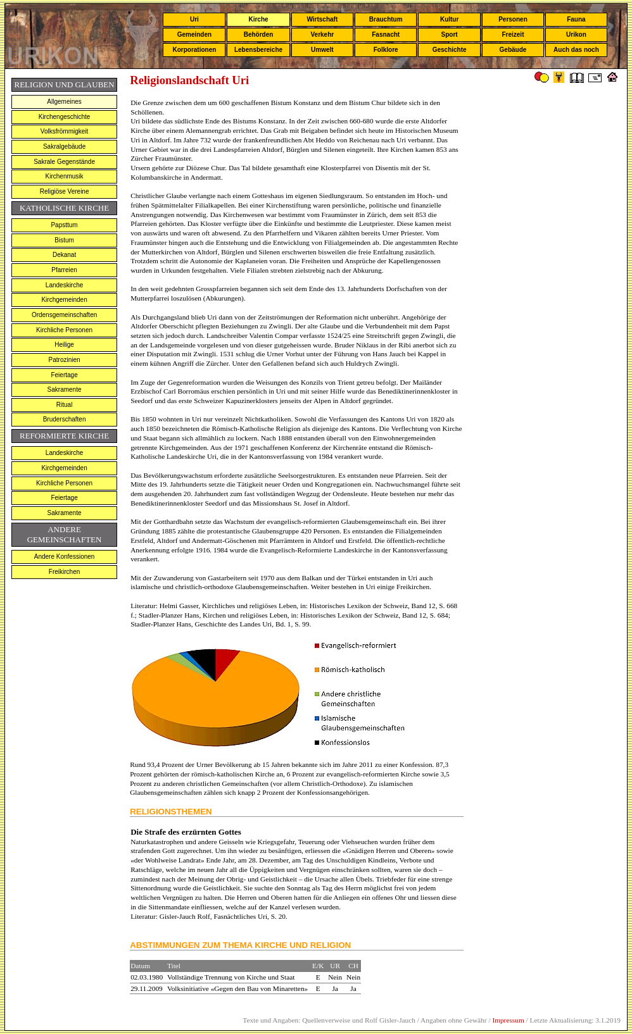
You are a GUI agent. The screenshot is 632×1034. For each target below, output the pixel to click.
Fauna (576, 19)
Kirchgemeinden (64, 299)
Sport (449, 34)
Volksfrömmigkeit (65, 131)
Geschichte (450, 49)
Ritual (64, 404)
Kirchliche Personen (64, 330)
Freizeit (513, 34)
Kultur (449, 19)
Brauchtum (386, 19)
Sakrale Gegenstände (64, 161)
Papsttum (64, 224)
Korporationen (194, 49)
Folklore (386, 49)
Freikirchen (64, 571)
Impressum (508, 1020)
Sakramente (64, 389)
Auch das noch (576, 49)
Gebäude (513, 49)
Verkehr (322, 34)
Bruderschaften (64, 419)
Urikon (576, 34)
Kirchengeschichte (65, 116)
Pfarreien (64, 269)
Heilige (64, 344)
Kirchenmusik (65, 176)
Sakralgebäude (64, 146)
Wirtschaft (322, 19)
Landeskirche (64, 285)
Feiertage (64, 374)
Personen (513, 19)
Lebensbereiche (258, 49)
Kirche (258, 19)
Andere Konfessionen (64, 556)
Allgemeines (64, 101)
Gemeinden (194, 34)
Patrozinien (64, 359)
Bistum (64, 240)
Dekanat (64, 254)
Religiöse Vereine (64, 191)
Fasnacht (386, 34)
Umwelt (322, 49)
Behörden (259, 34)
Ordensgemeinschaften (64, 314)
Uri (194, 19)
